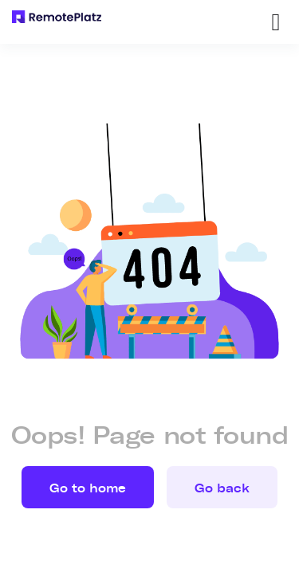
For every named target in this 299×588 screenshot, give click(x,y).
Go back (222, 488)
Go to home (87, 488)
